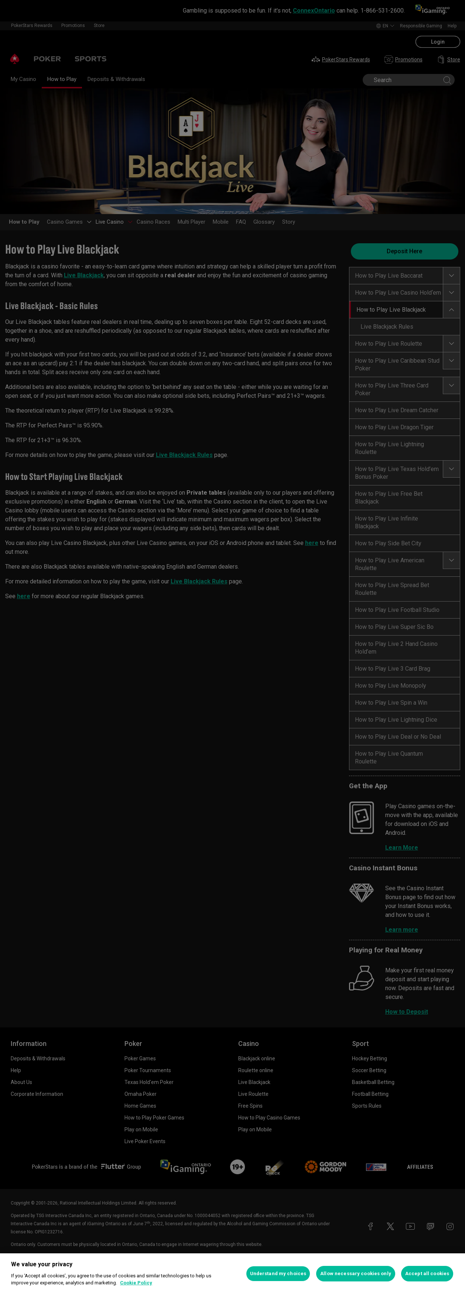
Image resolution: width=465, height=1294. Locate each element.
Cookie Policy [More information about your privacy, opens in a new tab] (136, 1282)
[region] (232, 1273)
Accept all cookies (427, 1273)
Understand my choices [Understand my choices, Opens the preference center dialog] (278, 1273)
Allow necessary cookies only (355, 1273)
